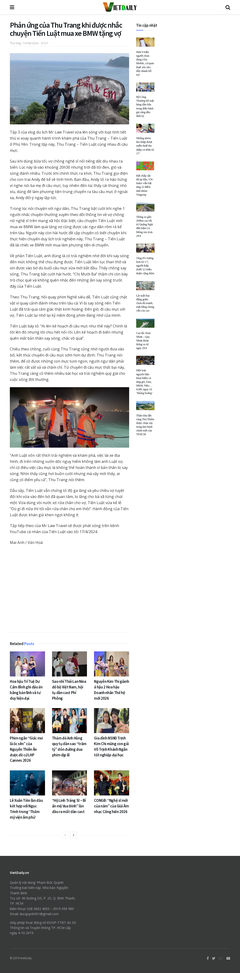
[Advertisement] (69, 590)
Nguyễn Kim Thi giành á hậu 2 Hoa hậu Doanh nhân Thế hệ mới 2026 (111, 690)
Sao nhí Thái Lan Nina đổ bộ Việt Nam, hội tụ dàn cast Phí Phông (69, 690)
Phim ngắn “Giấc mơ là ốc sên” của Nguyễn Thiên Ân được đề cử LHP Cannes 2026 (26, 749)
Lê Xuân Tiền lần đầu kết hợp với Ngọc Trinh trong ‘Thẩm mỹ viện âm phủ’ (26, 809)
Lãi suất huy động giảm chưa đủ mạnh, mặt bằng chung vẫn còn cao (145, 303)
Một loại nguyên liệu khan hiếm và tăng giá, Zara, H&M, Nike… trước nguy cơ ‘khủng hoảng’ (144, 382)
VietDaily (26, 958)
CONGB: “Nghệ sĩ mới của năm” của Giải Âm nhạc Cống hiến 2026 (111, 806)
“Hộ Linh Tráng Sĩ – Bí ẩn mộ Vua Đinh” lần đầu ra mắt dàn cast (69, 806)
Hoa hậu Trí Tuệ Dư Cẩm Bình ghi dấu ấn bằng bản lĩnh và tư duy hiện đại (26, 690)
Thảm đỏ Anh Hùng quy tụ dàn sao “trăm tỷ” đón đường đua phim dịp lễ (69, 746)
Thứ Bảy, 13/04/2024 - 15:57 (29, 43)
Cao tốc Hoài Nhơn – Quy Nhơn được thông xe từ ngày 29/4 (143, 340)
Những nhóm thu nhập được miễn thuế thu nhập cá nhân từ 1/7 (145, 146)
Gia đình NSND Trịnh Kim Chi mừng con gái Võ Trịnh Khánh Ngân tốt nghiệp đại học (111, 746)
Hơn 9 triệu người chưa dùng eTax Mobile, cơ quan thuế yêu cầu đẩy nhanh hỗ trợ (145, 63)
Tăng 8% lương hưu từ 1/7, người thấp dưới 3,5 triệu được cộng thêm (145, 265)
